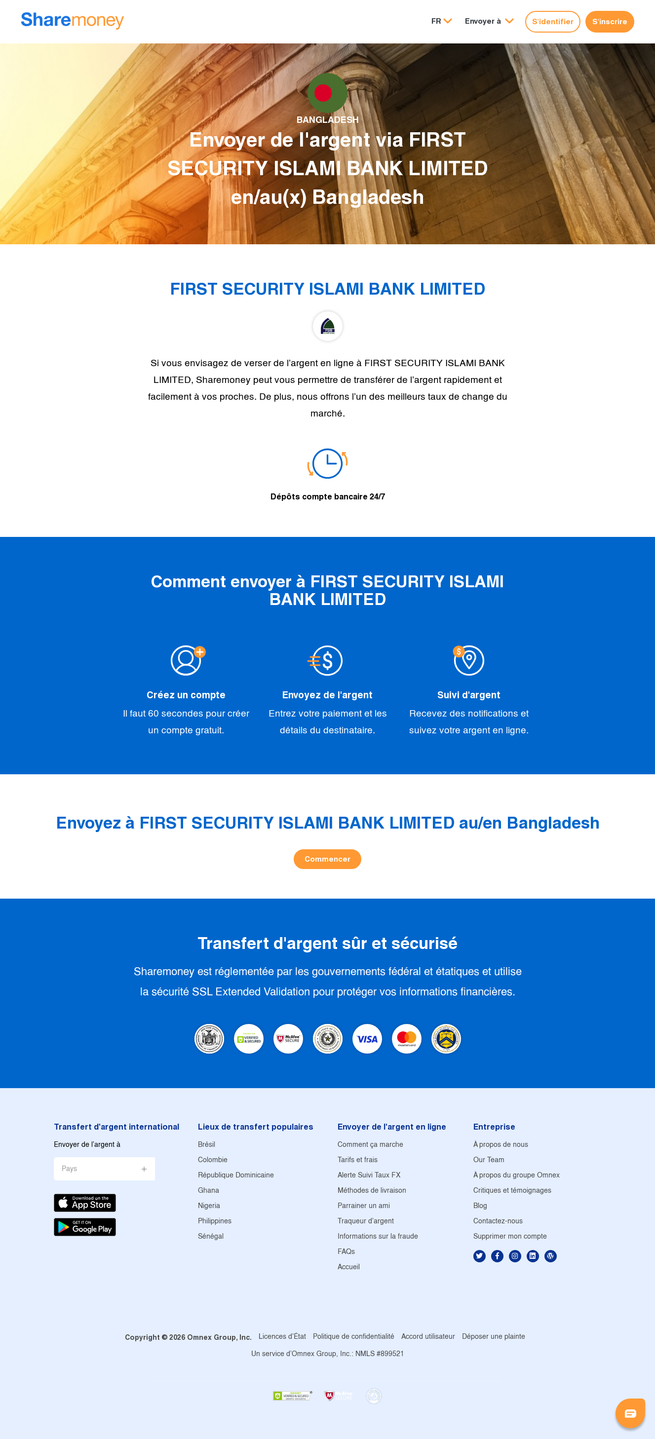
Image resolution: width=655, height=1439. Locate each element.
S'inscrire (609, 21)
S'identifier (553, 21)
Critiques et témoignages (512, 1191)
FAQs (346, 1252)
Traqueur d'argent (366, 1221)
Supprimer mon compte (510, 1237)
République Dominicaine (236, 1175)
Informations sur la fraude (378, 1237)
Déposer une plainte (493, 1337)
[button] (489, 21)
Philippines (214, 1221)
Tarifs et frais (358, 1160)
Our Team (488, 1160)
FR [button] (436, 21)
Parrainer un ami (364, 1206)
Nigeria (209, 1206)
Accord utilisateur (428, 1337)
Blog (480, 1206)
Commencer (327, 859)
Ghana (208, 1191)
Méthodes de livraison (372, 1191)
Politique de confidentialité (353, 1337)
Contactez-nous (498, 1221)
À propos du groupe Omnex (516, 1175)
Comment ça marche (370, 1145)
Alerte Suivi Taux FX (369, 1175)
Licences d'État (282, 1337)
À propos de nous (500, 1145)
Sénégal (211, 1237)
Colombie (213, 1160)
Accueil (349, 1267)
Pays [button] (69, 1169)
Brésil (206, 1145)
